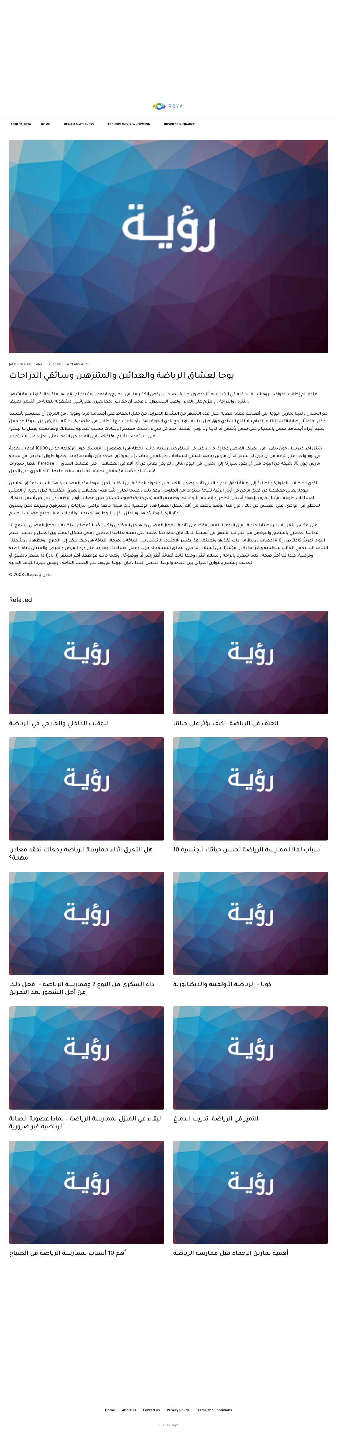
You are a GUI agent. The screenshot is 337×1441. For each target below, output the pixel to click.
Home (45, 125)
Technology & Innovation (129, 125)
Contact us (151, 1411)
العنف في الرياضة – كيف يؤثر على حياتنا (226, 736)
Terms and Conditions (214, 1411)
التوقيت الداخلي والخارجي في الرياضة (59, 736)
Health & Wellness (79, 125)
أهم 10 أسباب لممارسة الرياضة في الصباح (67, 1266)
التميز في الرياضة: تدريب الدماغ (216, 1132)
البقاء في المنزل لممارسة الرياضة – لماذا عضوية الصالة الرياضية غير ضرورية (86, 1136)
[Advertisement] (168, 47)
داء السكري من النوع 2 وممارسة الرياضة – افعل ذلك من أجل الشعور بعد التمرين (81, 1001)
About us (129, 1411)
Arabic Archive (49, 365)
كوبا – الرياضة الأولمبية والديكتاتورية (222, 997)
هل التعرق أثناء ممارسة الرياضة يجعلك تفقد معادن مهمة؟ (81, 867)
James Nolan (20, 365)
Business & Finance (179, 125)
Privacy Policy (178, 1411)
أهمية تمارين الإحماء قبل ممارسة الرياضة (230, 1266)
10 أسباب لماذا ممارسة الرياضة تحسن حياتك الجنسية (247, 863)
